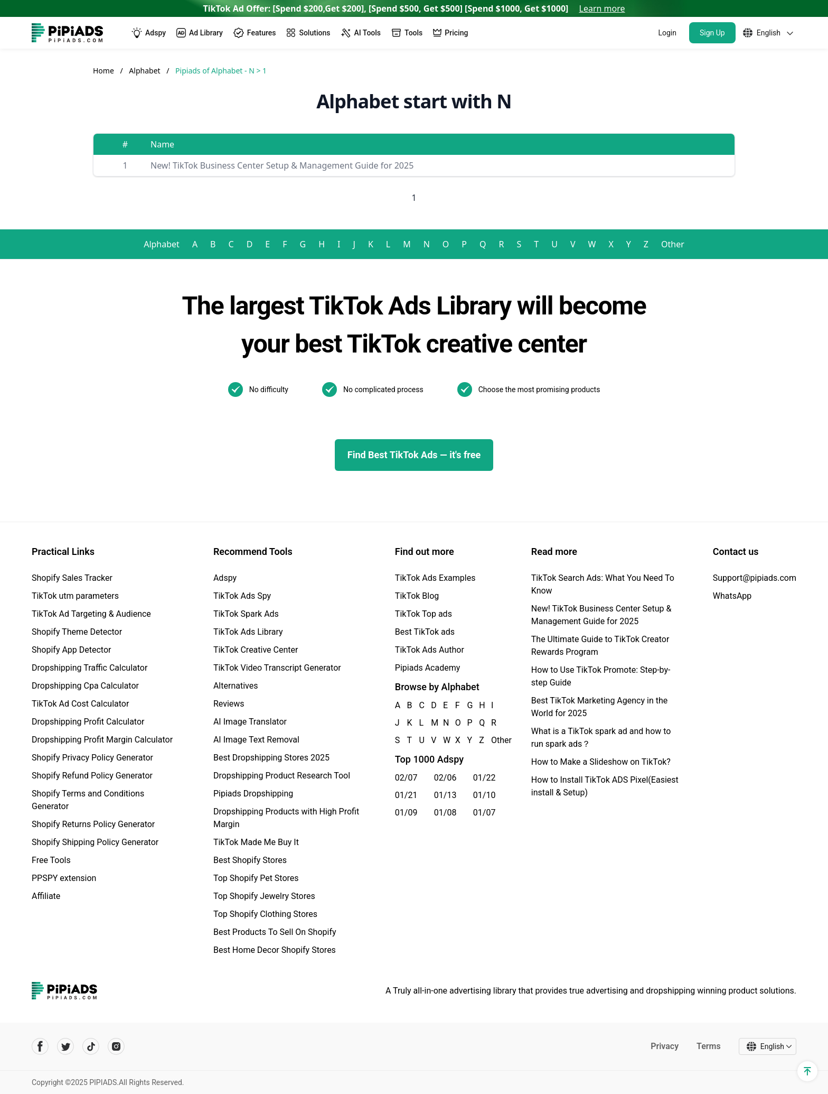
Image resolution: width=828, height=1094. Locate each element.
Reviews (228, 704)
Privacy (665, 1046)
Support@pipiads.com (754, 578)
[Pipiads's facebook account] (40, 1046)
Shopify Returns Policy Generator (93, 824)
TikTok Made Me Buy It (256, 842)
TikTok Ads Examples (435, 578)
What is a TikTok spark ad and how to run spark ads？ (601, 737)
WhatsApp (732, 596)
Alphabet (145, 71)
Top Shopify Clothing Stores (265, 914)
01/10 (484, 795)
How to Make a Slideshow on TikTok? (601, 762)
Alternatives (235, 686)
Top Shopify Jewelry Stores (264, 896)
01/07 (484, 813)
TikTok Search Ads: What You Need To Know (602, 584)
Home (103, 71)
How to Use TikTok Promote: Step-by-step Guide (601, 676)
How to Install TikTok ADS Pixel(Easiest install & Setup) (605, 786)
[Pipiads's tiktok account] (90, 1046)
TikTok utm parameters (75, 596)
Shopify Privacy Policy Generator (92, 758)
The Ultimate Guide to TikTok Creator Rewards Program (600, 645)
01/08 (445, 813)
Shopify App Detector (71, 650)
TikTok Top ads (423, 614)
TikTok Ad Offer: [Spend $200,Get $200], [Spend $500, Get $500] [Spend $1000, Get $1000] (414, 8)
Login (667, 33)
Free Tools (51, 860)
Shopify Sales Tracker (72, 578)
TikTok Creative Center (255, 650)
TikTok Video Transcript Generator (277, 668)
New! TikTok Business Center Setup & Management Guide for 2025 (281, 165)
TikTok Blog (417, 596)
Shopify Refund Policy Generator (92, 776)
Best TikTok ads (425, 632)
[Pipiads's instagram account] (116, 1046)
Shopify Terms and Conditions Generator (88, 800)
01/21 (406, 795)
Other (672, 244)
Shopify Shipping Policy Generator (95, 842)
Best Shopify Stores (250, 860)
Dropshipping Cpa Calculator (85, 686)
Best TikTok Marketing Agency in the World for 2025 (599, 707)
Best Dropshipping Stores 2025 (271, 758)
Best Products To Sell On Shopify (274, 932)
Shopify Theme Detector (77, 632)
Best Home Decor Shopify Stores (274, 950)
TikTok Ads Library (248, 632)
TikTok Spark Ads (246, 614)
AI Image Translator (250, 722)
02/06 (445, 778)
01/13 (445, 795)
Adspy (225, 578)
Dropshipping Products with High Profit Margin (286, 817)
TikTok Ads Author (429, 650)
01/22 (484, 778)
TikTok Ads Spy (242, 596)
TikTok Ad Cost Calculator (80, 704)
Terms (709, 1046)
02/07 (406, 778)
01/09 (406, 813)
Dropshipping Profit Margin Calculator (102, 740)
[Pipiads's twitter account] (65, 1046)
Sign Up (712, 33)
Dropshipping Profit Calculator (88, 722)
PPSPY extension (64, 878)
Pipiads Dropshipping (253, 794)
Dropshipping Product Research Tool (281, 776)
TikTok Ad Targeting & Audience (91, 614)
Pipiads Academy (427, 668)
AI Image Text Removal (256, 740)
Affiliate (46, 896)
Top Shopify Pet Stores (256, 878)
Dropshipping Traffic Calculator (89, 668)
